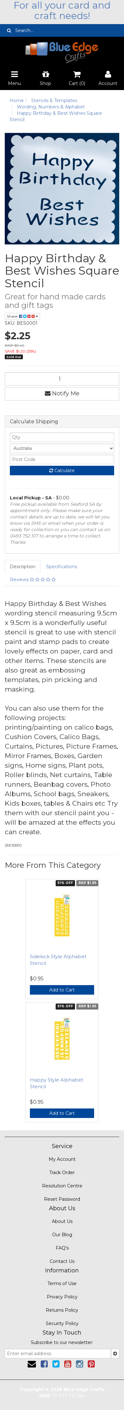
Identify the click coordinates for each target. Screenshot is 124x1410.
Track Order (62, 1172)
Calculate (62, 470)
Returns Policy (62, 1310)
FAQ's (62, 1248)
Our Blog (62, 1235)
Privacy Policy (62, 1297)
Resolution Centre (62, 1186)
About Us (62, 1221)
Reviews (33, 579)
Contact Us (62, 1261)
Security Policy (62, 1323)
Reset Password (62, 1199)
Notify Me (62, 393)
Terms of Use (62, 1283)
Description (22, 566)
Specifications (61, 566)
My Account (62, 1159)
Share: (22, 316)
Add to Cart (62, 990)
